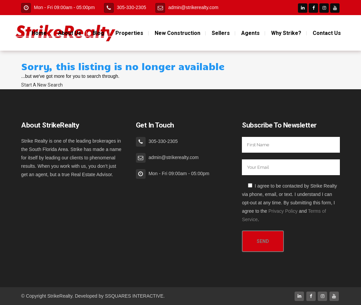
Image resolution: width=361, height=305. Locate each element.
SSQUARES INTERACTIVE (134, 296)
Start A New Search (42, 85)
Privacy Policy (283, 211)
